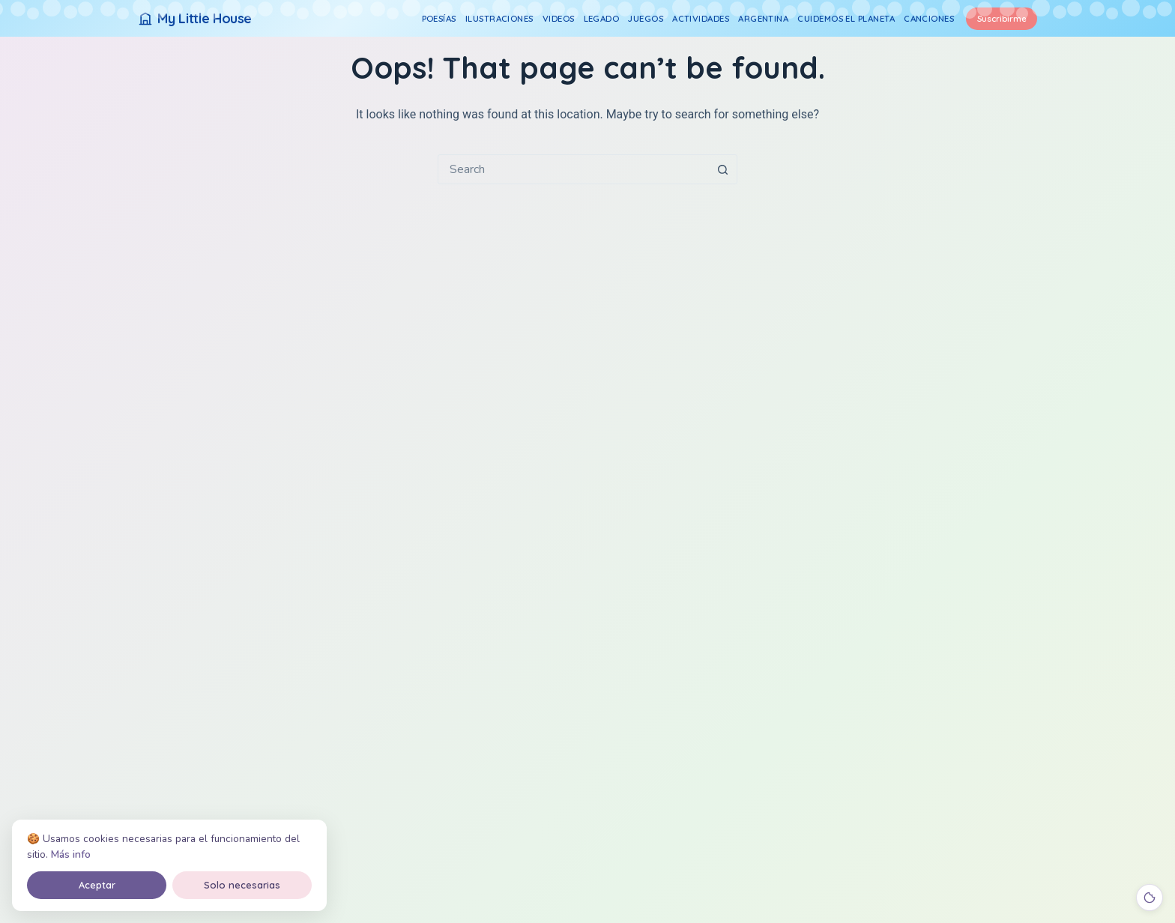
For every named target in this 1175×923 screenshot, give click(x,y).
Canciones (929, 18)
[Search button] (722, 169)
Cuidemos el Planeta (846, 18)
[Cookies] (1149, 897)
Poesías (439, 18)
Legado (602, 18)
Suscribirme (1002, 18)
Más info (71, 854)
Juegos (645, 18)
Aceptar (97, 885)
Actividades (700, 18)
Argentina (763, 18)
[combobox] (573, 169)
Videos (559, 18)
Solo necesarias (242, 885)
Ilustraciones (499, 18)
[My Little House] (195, 18)
